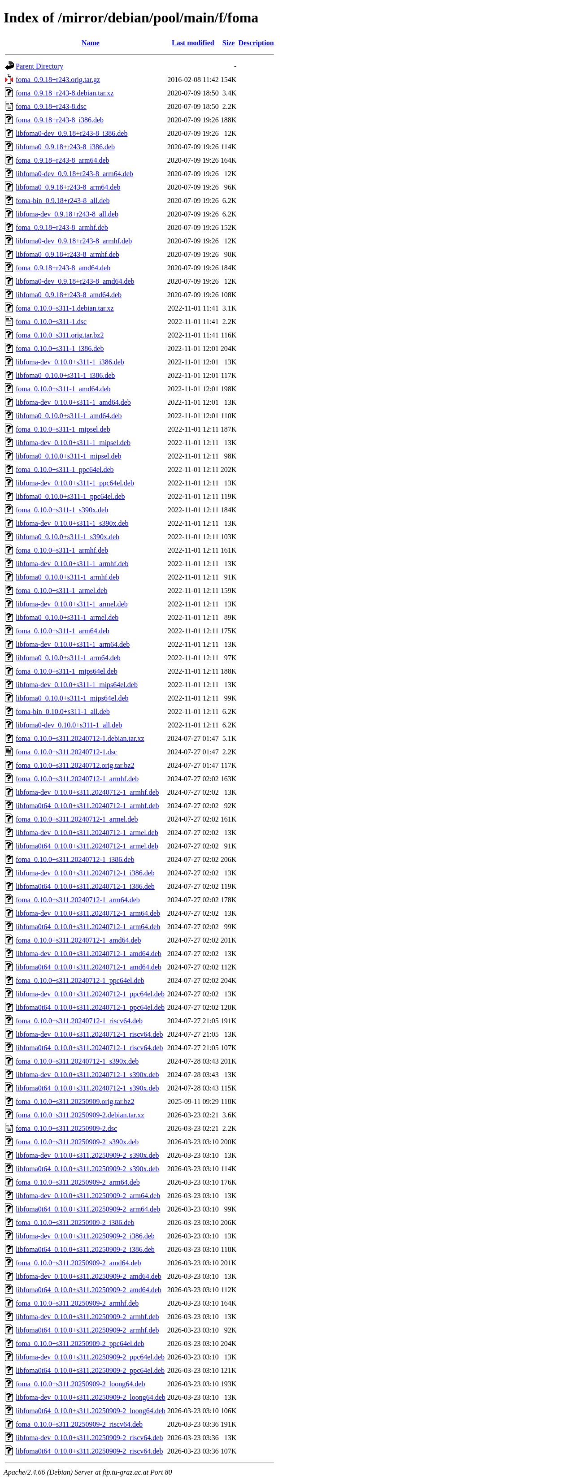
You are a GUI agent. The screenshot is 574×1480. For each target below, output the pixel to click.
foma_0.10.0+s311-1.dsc (51, 321)
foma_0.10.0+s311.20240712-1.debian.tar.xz (80, 738)
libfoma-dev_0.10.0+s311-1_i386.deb (70, 362)
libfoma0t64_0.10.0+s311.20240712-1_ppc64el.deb (90, 1007)
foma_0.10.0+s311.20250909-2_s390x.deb (77, 1142)
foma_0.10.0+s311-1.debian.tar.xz (65, 308)
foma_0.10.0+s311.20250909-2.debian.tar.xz (80, 1115)
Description (256, 43)
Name (91, 43)
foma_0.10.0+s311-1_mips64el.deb (66, 671)
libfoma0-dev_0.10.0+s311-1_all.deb (69, 725)
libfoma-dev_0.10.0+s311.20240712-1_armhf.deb (87, 792)
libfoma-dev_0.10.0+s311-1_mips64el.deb (77, 684)
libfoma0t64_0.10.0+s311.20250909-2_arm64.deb (88, 1209)
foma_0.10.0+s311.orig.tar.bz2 (60, 335)
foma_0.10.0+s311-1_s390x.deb (62, 510)
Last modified (193, 43)
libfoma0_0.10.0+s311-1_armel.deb (67, 617)
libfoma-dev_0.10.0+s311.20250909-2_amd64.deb (88, 1276)
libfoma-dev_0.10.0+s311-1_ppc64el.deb (75, 483)
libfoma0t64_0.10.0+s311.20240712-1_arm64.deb (88, 926)
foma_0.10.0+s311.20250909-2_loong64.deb (80, 1384)
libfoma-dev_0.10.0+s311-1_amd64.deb (73, 402)
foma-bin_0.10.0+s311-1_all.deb (63, 711)
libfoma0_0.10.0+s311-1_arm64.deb (68, 658)
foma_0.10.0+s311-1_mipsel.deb (63, 429)
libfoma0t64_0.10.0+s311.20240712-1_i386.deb (85, 886)
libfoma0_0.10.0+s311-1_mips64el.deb (72, 698)
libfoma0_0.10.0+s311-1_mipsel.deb (69, 456)
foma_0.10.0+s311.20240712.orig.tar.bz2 (75, 765)
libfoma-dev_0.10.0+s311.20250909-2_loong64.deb (90, 1397)
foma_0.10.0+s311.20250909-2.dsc (66, 1128)
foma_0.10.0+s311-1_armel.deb (61, 590)
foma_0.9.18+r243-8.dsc (51, 106)
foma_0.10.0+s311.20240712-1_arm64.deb (78, 900)
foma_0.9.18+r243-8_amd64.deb (63, 268)
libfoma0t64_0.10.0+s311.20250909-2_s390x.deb (87, 1169)
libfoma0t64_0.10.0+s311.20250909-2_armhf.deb (87, 1330)
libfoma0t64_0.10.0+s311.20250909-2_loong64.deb (90, 1411)
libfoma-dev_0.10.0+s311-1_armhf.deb (72, 563)
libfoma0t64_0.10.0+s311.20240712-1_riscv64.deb (89, 1048)
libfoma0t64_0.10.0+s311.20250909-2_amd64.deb (88, 1290)
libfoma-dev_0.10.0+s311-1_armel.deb (72, 604)
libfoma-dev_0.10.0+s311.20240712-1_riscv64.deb (89, 1034)
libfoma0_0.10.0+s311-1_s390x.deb (67, 537)
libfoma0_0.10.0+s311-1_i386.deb (65, 375)
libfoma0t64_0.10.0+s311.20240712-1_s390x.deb (87, 1088)
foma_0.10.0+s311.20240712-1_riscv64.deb (79, 1021)
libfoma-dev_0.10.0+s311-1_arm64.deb (73, 644)
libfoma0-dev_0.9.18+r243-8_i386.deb (71, 133)
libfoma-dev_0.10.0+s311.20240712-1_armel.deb (87, 832)
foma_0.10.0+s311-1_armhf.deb (62, 550)
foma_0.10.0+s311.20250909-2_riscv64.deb (79, 1424)
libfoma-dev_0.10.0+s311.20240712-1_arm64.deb (88, 913)
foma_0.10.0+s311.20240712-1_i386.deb (75, 859)
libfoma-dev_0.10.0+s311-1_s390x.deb (72, 523)
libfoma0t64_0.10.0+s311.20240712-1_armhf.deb (87, 805)
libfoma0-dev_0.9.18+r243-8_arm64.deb (74, 173)
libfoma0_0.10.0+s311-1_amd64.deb (69, 416)
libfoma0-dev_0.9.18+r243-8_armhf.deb (74, 241)
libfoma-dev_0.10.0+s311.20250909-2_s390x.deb (87, 1155)
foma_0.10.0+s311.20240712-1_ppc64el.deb (80, 980)
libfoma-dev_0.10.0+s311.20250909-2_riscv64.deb (89, 1437)
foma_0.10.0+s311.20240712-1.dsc (66, 752)
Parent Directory (39, 66)
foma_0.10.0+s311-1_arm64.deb (62, 631)
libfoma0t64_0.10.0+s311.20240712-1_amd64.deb (88, 967)
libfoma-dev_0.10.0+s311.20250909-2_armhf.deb (87, 1316)
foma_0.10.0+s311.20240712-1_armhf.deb (77, 779)
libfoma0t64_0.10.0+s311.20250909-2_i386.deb (85, 1249)
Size (228, 43)
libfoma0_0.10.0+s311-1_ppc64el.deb (70, 496)
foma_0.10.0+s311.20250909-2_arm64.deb (78, 1182)
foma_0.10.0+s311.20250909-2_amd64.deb (78, 1263)
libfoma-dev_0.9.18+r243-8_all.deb (67, 214)
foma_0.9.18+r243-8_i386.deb (60, 120)
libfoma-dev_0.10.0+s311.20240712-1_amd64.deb (88, 953)
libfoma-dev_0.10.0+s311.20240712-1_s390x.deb (87, 1074)
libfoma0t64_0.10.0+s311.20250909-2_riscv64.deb (89, 1451)
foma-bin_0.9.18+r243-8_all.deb (62, 200)
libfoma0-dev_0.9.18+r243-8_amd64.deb (75, 281)
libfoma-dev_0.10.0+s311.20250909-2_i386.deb (85, 1236)
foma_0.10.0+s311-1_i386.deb (60, 348)
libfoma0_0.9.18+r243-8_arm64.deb (68, 187)
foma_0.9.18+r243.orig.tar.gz (58, 79)
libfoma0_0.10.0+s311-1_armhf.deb (67, 577)
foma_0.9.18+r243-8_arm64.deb (62, 160)
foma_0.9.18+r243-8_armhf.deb (62, 227)
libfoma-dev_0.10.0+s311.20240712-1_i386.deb (85, 873)
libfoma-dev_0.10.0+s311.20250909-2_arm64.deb (88, 1195)
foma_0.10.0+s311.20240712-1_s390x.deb (77, 1061)
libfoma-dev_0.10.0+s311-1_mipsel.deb (73, 442)
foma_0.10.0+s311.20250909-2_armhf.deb (77, 1303)
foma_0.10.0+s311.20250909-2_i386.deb (75, 1222)
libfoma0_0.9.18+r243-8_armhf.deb (67, 254)
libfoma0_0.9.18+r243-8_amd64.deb (69, 295)
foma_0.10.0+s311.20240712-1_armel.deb (77, 819)
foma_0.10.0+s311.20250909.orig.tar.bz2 (75, 1101)
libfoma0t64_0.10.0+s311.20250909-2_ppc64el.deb (90, 1370)
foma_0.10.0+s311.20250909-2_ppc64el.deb (80, 1343)
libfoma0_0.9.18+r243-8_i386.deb (65, 147)
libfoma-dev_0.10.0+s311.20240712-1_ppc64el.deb (90, 994)
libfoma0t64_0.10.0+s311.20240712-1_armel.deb (87, 846)
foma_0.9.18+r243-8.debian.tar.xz (64, 93)
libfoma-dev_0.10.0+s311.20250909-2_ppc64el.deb (90, 1357)
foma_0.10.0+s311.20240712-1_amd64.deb (78, 940)
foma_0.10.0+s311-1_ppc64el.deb (65, 469)
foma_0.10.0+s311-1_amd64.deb (63, 389)
